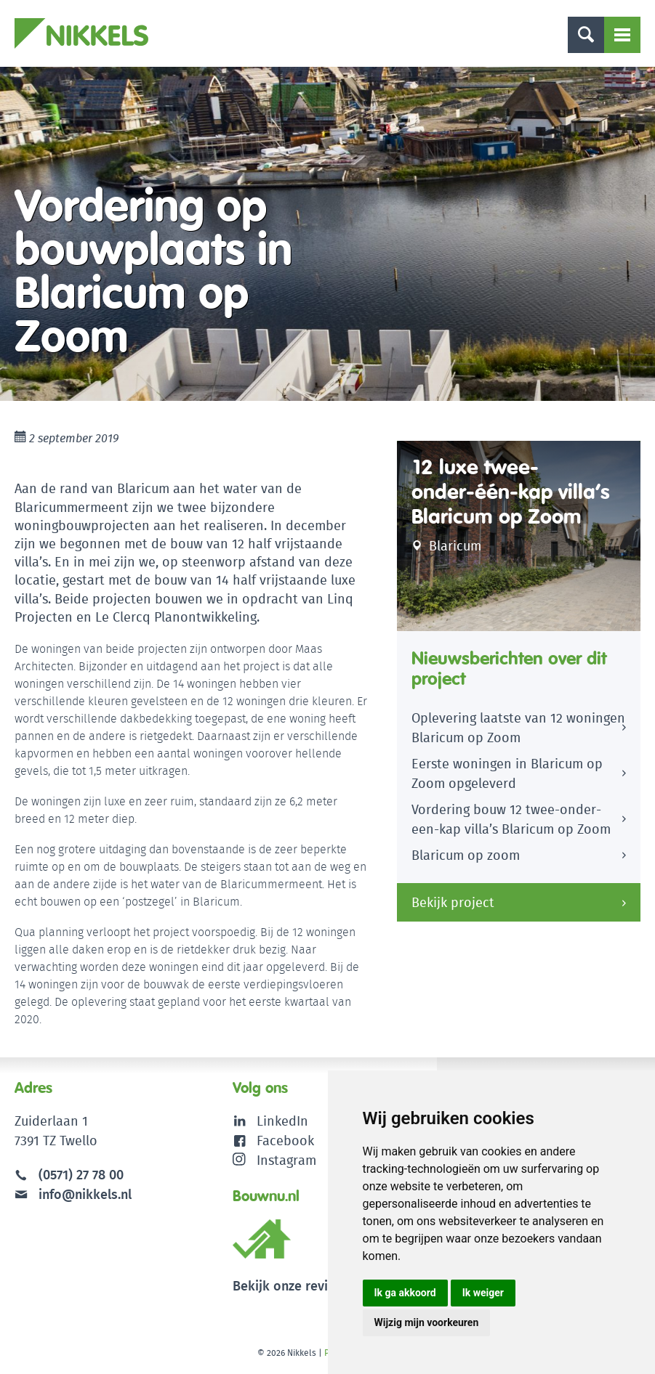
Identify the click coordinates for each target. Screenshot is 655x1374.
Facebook (285, 1140)
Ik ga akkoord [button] (405, 1292)
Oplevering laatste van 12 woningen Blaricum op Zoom (518, 728)
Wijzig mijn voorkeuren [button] (426, 1322)
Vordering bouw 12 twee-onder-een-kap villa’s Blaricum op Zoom (511, 819)
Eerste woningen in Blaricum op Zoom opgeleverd (507, 773)
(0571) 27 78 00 (81, 1175)
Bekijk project (452, 902)
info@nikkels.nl (73, 1194)
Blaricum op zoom (465, 855)
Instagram (274, 1160)
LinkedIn (282, 1121)
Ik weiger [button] (483, 1292)
